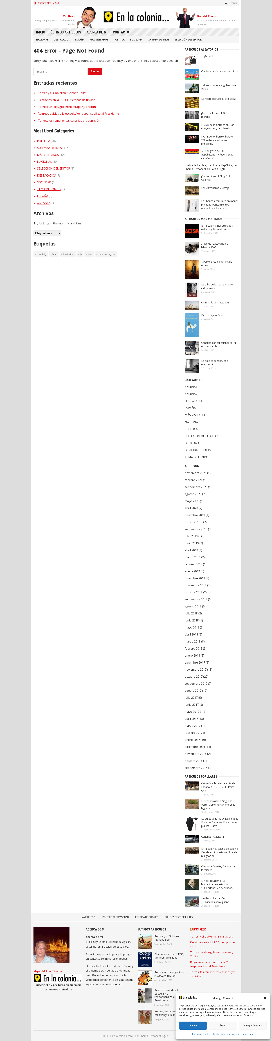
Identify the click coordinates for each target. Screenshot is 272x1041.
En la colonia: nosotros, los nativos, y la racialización (217, 227)
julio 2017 (191, 698)
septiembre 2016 (196, 768)
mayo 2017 (192, 712)
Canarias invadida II (212, 836)
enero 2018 (192, 655)
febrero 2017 (193, 733)
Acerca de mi (97, 32)
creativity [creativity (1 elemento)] (42, 254)
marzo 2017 (193, 726)
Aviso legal (89, 917)
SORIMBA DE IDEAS (158, 39)
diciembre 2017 (195, 662)
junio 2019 (192, 543)
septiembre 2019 (196, 529)
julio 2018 (191, 613)
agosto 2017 (193, 691)
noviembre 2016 (195, 754)
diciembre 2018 (195, 578)
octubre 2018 (194, 592)
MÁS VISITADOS (99, 39)
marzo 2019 (193, 557)
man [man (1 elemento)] (90, 254)
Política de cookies (201, 1034)
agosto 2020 (193, 494)
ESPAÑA (79, 39)
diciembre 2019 (195, 515)
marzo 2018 (193, 641)
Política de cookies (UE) (179, 917)
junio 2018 (192, 620)
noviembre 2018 (195, 585)
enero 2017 (192, 740)
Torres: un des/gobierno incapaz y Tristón (67, 107)
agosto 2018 (193, 606)
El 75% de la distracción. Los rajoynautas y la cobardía (217, 126)
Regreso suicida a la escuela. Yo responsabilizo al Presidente (78, 114)
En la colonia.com (122, 1036)
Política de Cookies (146, 917)
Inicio (40, 32)
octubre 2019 (194, 522)
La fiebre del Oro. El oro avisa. (218, 98)
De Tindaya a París (212, 315)
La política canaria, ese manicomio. (214, 362)
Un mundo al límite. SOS (215, 302)
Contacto (121, 32)
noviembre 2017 (195, 670)
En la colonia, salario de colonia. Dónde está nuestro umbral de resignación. (220, 852)
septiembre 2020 (196, 487)
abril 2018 (191, 634)
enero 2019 (192, 571)
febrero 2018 (193, 648)
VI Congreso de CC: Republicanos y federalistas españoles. (217, 154)
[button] (265, 998)
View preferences (253, 1025)
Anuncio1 (191, 387)
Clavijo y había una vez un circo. (219, 71)
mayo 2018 (192, 627)
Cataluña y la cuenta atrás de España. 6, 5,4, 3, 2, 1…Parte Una (218, 787)
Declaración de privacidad (226, 1034)
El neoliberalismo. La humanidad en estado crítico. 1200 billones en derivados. (218, 884)
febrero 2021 (193, 480)
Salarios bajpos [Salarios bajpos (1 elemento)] (106, 254)
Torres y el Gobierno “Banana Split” (62, 93)
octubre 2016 (194, 761)
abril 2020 (191, 508)
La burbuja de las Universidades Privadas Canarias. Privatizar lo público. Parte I (219, 822)
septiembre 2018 (196, 599)
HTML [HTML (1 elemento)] (54, 254)
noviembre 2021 (195, 473)
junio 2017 (192, 705)
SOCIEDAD (136, 39)
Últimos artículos (66, 32)
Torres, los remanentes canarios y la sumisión (69, 121)
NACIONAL (42, 39)
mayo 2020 (192, 501)
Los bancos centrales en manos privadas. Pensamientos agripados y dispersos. (220, 204)
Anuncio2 (43, 203)
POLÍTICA (119, 39)
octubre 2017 (194, 677)
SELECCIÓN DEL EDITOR (188, 39)
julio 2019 (191, 536)
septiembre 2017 (196, 684)
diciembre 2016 (195, 747)
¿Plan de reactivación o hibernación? (214, 245)
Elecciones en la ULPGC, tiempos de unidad (66, 100)
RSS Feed (199, 929)
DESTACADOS (62, 39)
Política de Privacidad (115, 917)
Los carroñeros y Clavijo (215, 188)
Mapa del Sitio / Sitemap (48, 971)
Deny (222, 1025)
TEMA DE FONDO (49, 189)
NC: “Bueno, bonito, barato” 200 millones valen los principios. (217, 140)
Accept (193, 1025)
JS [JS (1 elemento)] (81, 254)
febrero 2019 (193, 564)
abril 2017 (191, 719)
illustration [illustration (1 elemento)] (68, 254)
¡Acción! (207, 56)
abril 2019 (191, 550)
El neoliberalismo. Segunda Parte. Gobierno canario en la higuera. (218, 804)
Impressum (247, 1034)
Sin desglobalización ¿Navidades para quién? (215, 900)
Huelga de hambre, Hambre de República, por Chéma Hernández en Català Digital (211, 167)
